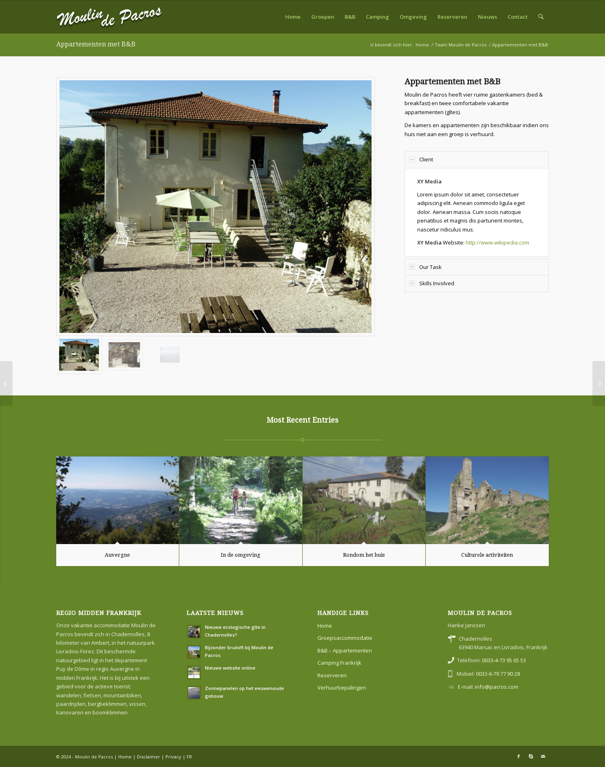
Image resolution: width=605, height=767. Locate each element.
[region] (477, 212)
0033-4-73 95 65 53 (504, 660)
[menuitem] (293, 16)
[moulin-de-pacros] (109, 16)
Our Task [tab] (425, 267)
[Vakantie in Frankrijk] (6, 383)
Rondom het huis (364, 555)
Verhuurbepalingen (341, 687)
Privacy (173, 757)
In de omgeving (240, 555)
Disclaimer (148, 757)
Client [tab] (421, 159)
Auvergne (117, 555)
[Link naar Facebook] (519, 756)
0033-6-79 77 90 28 (498, 673)
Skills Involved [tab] (431, 283)
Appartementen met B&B (96, 44)
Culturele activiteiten (487, 555)
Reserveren (332, 675)
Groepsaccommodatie (344, 637)
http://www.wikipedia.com (497, 242)
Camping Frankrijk (339, 662)
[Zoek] (541, 16)
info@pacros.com (496, 686)
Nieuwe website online (230, 668)
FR (189, 757)
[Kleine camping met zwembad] (598, 383)
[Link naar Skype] (531, 756)
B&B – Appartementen (344, 650)
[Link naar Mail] (543, 756)
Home (324, 625)
